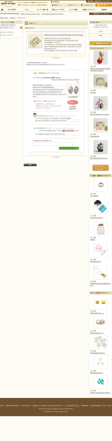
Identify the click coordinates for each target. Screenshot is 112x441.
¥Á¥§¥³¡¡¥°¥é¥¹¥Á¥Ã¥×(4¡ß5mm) (100, 393)
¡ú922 (77, 82)
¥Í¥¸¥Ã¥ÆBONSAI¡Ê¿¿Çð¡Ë (98, 158)
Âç (107, 14)
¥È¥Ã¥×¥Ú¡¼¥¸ (4, 17)
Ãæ (104, 14)
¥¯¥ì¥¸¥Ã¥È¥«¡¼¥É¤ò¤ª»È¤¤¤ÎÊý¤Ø (52, 14)
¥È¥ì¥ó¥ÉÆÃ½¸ (73, 9)
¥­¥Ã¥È (27, 9)
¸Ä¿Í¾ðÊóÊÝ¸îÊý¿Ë (72, 405)
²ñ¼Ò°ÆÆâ (26, 405)
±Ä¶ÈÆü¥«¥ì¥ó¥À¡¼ (12, 405)
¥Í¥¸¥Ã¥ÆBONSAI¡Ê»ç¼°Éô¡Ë (99, 114)
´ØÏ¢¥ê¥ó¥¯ (85, 405)
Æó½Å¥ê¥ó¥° (94, 196)
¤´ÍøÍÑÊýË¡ (55, 2)
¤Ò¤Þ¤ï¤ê (93, 92)
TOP (2, 9)
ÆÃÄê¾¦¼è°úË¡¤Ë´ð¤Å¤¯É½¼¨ (52, 405)
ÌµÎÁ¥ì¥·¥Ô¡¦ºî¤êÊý (57, 9)
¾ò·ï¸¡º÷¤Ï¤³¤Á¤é (7, 35)
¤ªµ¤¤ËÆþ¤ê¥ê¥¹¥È (72, 5)
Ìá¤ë (30, 164)
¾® (102, 14)
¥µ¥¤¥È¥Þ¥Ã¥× (107, 2)
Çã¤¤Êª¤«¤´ (103, 5)
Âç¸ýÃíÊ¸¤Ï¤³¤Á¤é (87, 5)
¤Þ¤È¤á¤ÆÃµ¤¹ (11, 9)
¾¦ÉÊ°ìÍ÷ (90, 2)
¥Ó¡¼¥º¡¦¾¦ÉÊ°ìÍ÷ (42, 9)
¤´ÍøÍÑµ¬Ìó (35, 405)
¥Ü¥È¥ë (92, 240)
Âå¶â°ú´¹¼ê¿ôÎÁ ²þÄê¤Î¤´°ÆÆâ (30, 14)
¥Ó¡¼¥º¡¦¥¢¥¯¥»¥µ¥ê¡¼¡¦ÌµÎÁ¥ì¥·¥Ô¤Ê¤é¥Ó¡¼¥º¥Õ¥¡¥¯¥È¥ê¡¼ (56, 409)
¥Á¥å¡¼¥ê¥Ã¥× (95, 136)
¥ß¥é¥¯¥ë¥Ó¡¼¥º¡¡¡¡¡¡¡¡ (97, 313)
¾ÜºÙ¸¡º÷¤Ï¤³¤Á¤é (7, 32)
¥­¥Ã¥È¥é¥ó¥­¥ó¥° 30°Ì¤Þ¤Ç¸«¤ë (99, 167)
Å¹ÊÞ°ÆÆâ (104, 9)
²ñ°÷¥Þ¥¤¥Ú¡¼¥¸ (58, 5)
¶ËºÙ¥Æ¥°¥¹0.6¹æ (95, 261)
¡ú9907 (77, 130)
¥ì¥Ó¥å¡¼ (12, 17)
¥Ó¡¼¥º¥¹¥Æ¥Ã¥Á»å (96, 218)
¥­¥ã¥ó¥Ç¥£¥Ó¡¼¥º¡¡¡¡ (96, 373)
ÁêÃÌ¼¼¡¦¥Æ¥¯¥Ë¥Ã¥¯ (88, 9)
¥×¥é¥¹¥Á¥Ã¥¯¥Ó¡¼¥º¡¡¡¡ (97, 353)
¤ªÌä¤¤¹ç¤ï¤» (98, 2)
